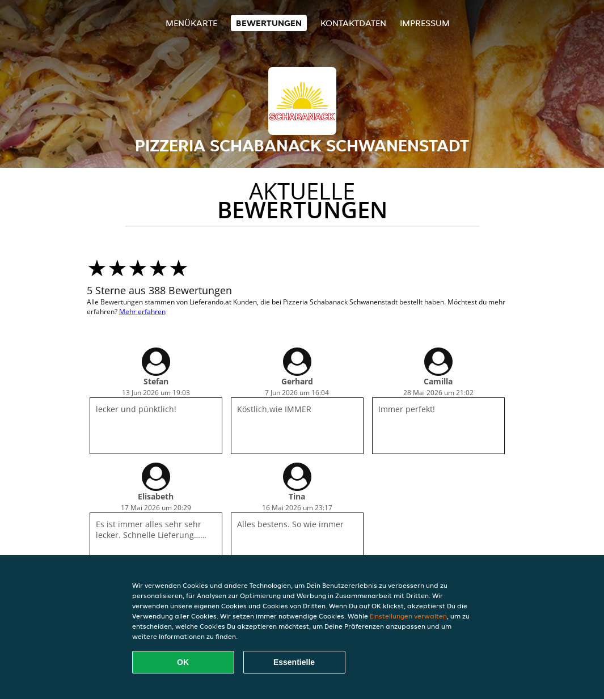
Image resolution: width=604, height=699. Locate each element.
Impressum (425, 23)
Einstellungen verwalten (408, 616)
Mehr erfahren (142, 311)
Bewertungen (269, 23)
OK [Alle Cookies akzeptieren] (183, 662)
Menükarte (191, 23)
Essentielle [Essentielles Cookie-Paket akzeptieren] (294, 662)
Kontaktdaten (353, 23)
